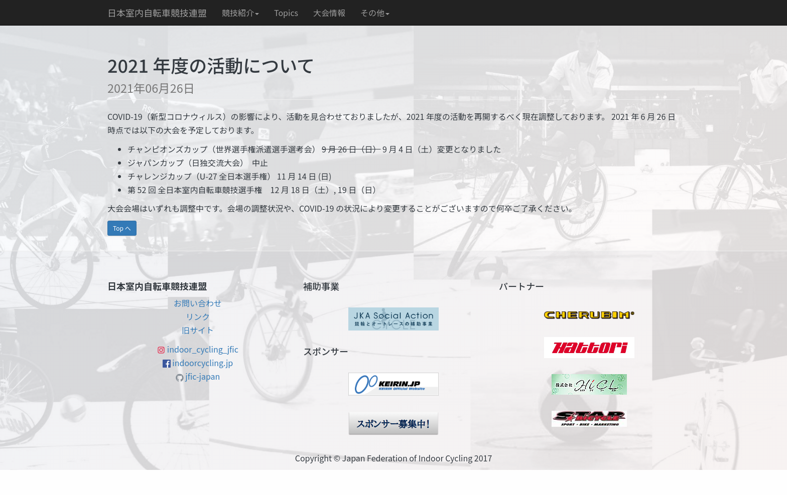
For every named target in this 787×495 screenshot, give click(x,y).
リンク (198, 316)
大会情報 (329, 13)
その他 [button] (374, 13)
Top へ (122, 228)
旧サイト (198, 330)
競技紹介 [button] (240, 13)
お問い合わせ (198, 303)
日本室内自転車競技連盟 (157, 12)
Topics (286, 13)
